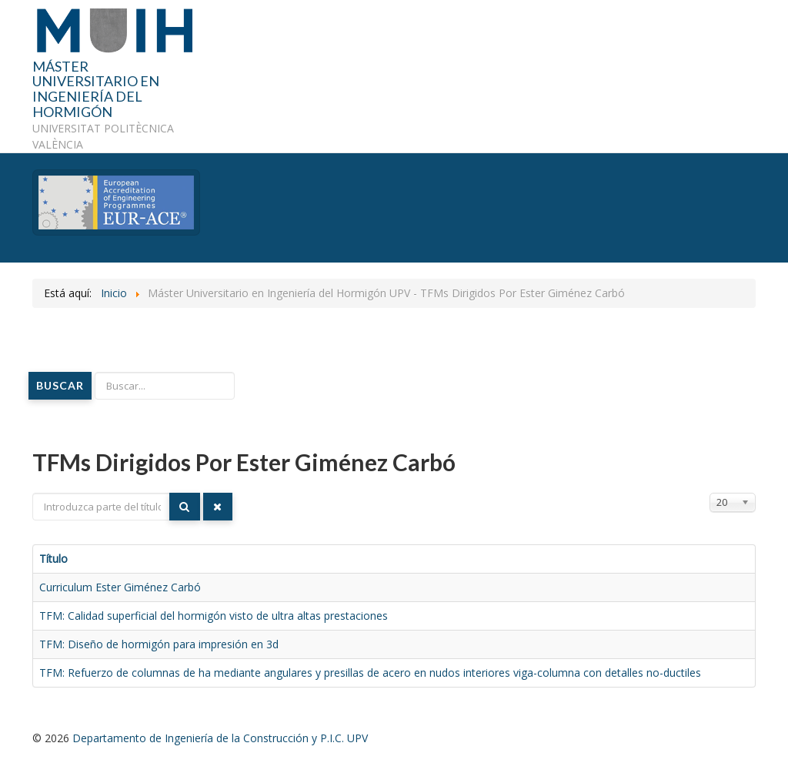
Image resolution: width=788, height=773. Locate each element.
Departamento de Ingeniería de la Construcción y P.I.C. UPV (220, 738)
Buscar (60, 385)
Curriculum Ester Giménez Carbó (120, 587)
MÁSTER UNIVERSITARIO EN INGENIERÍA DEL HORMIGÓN (95, 89)
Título (53, 558)
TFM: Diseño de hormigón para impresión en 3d (159, 644)
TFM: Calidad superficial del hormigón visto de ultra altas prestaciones (213, 615)
